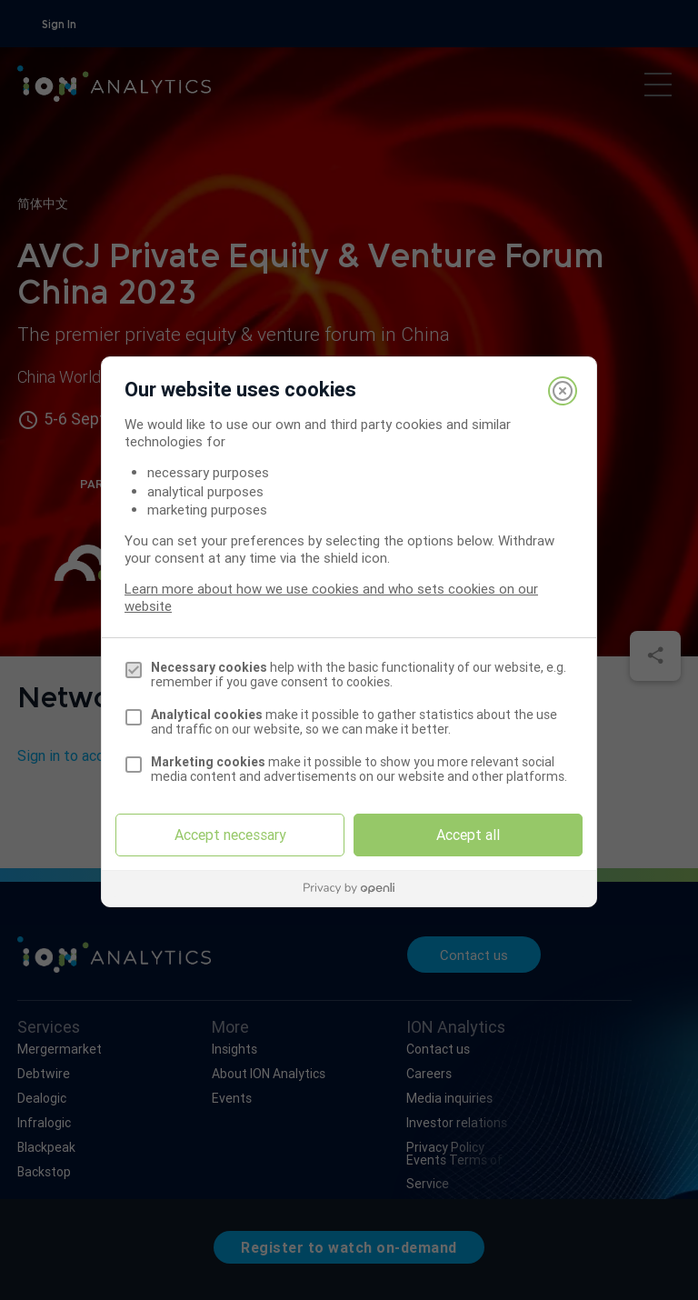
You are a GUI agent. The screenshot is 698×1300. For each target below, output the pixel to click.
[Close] (562, 391)
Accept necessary (230, 834)
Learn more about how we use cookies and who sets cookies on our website (331, 597)
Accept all (468, 834)
